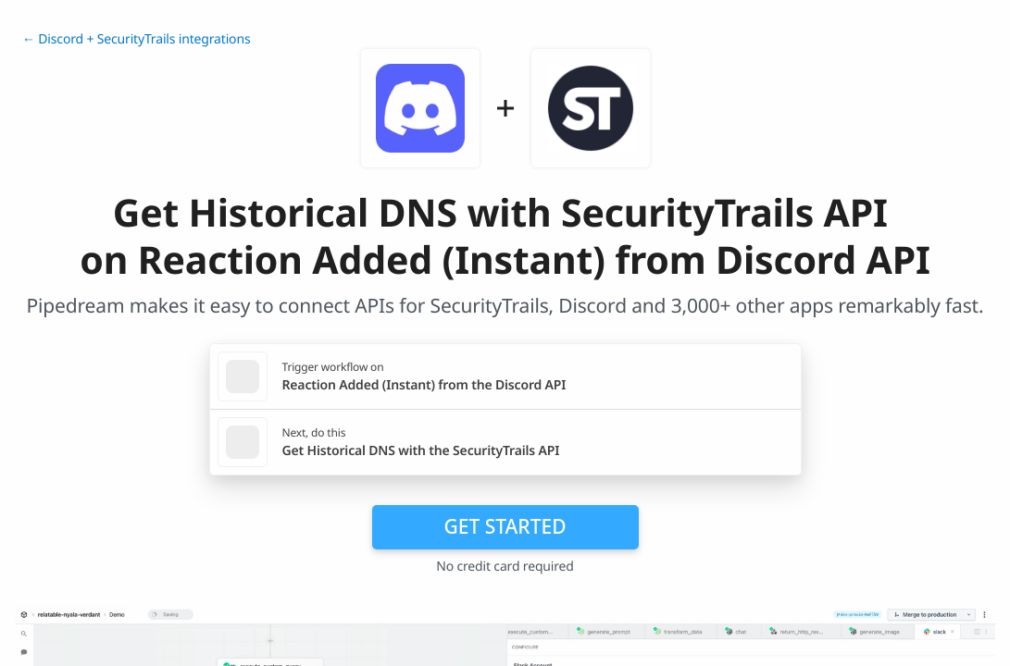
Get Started (505, 526)
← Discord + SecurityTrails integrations (136, 39)
